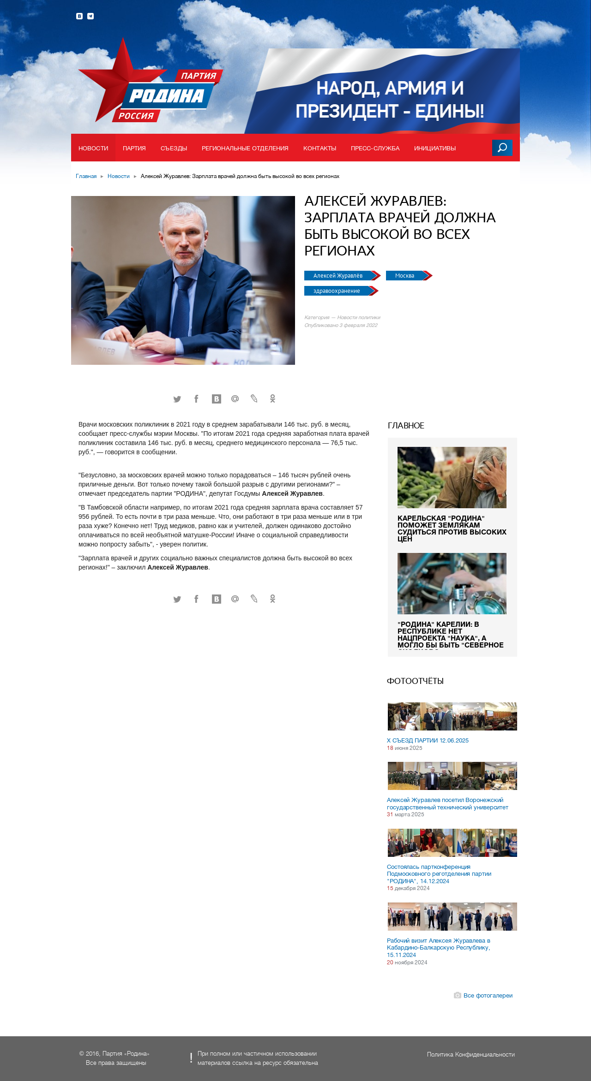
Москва (405, 275)
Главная (86, 176)
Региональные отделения (245, 148)
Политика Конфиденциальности (471, 1054)
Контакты (319, 148)
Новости (93, 148)
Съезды (174, 148)
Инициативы (435, 148)
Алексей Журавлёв (339, 275)
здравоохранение (338, 291)
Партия (134, 148)
